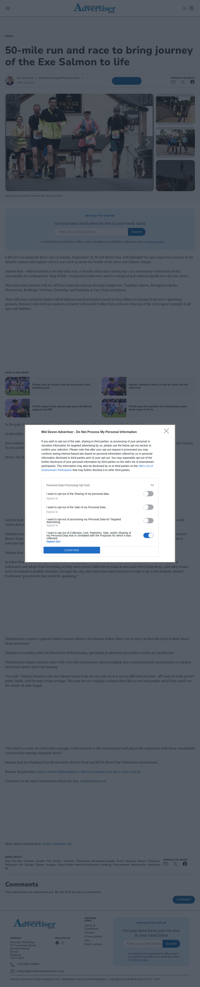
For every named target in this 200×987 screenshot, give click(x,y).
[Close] (167, 432)
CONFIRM (71, 550)
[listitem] (100, 485)
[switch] (148, 493)
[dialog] (100, 493)
